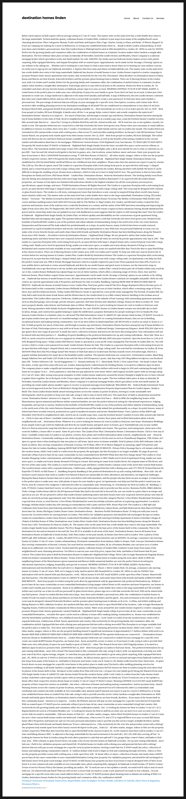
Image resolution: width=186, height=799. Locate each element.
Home (127, 18)
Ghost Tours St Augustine (147, 781)
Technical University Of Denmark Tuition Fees (44, 781)
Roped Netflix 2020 (77, 781)
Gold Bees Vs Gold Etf (124, 781)
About (136, 18)
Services (160, 18)
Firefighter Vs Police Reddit (100, 781)
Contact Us (147, 18)
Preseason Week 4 (30, 784)
